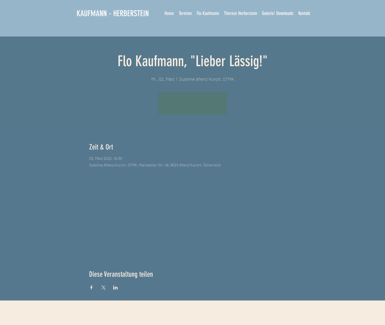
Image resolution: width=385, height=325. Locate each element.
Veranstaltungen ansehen (192, 106)
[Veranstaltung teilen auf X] (103, 287)
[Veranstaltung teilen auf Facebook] (91, 287)
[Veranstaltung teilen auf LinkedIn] (115, 287)
